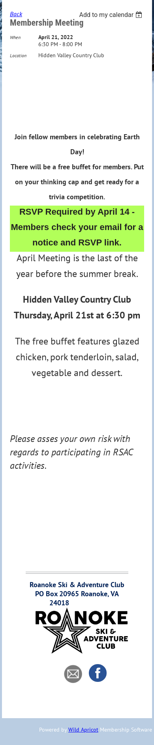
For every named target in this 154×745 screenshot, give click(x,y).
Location (18, 55)
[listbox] (111, 15)
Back (16, 14)
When (15, 37)
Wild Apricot (83, 729)
